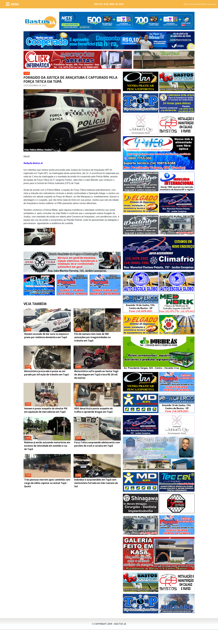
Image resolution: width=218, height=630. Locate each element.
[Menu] (12, 4)
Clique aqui (211, 4)
